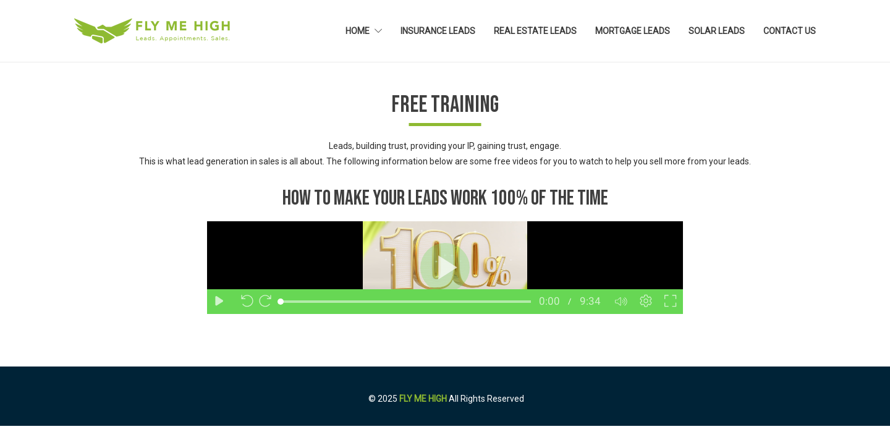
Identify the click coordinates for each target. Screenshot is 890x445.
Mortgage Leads (632, 31)
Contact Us (789, 31)
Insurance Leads (437, 31)
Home (357, 31)
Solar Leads (717, 31)
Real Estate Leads (535, 31)
